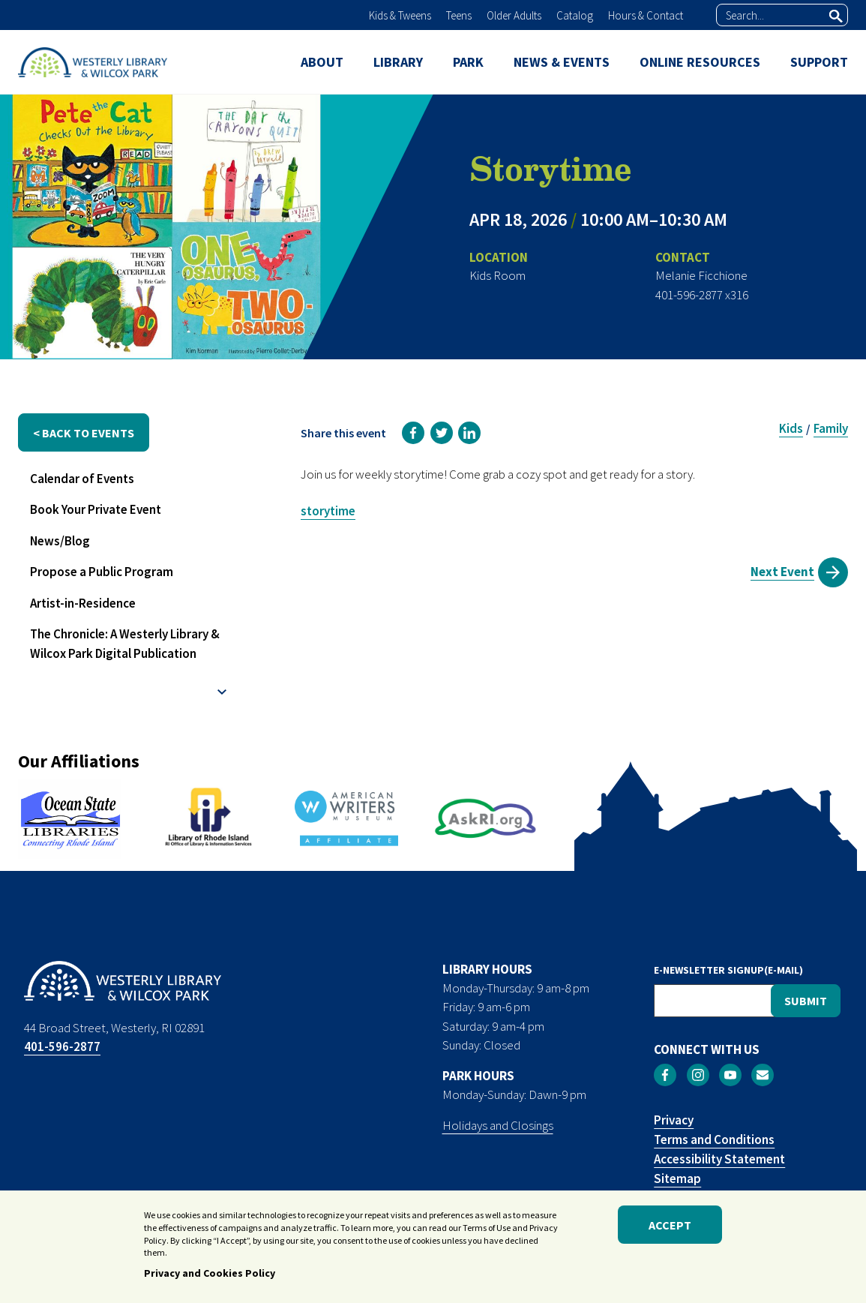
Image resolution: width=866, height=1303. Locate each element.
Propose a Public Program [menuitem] (101, 571)
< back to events (83, 432)
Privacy (674, 1120)
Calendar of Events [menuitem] (82, 478)
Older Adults (514, 15)
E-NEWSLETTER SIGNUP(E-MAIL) (728, 970)
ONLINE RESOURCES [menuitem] (700, 62)
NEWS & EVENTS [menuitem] (562, 62)
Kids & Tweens (400, 15)
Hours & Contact (645, 15)
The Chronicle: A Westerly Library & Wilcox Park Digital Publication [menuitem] (125, 644)
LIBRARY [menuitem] (398, 62)
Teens (459, 15)
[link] (413, 433)
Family (831, 428)
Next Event (782, 571)
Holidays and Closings (497, 1125)
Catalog (574, 15)
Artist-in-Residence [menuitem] (83, 603)
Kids (791, 428)
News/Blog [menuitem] (60, 541)
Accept (670, 1227)
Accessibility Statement (719, 1159)
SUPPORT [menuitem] (819, 62)
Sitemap (677, 1178)
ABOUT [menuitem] (322, 62)
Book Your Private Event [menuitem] (95, 509)
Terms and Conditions (714, 1139)
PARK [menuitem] (468, 62)
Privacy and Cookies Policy (209, 1276)
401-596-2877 (62, 1046)
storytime (328, 511)
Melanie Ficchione (701, 275)
